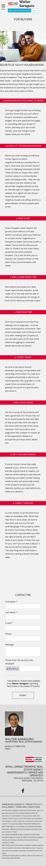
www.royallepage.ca (13, 804)
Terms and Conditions (28, 807)
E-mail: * (9, 623)
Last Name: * (11, 612)
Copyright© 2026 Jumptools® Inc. (14, 855)
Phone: (8, 633)
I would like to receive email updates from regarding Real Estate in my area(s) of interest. (23, 683)
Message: (9, 644)
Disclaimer (8, 807)
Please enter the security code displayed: (19, 662)
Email (8, 749)
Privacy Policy (34, 804)
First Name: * (11, 601)
